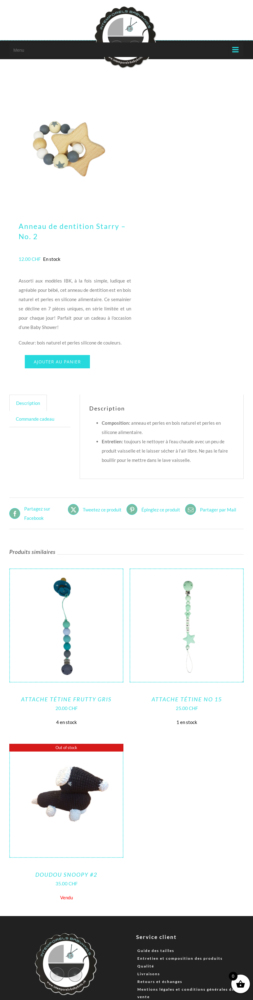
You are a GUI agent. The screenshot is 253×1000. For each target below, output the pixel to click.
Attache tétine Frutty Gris (66, 699)
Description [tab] (28, 403)
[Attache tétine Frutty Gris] (66, 574)
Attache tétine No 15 (187, 699)
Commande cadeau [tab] (35, 419)
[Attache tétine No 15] (186, 574)
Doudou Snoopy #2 (66, 874)
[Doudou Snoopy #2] (66, 749)
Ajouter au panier (57, 362)
